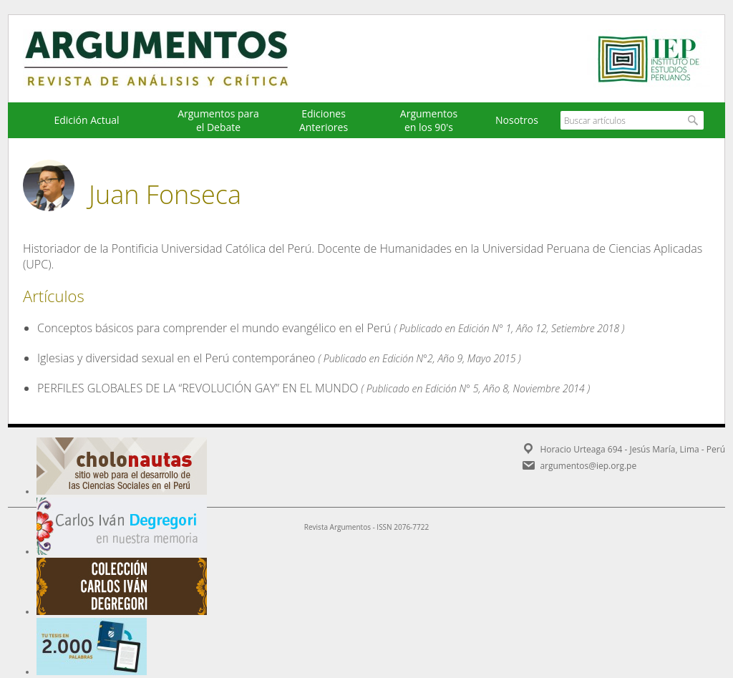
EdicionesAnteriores (323, 120)
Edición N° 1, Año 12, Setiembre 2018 (538, 328)
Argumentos (169, 58)
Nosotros (516, 120)
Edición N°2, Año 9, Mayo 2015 (448, 358)
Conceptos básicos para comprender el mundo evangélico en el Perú (214, 328)
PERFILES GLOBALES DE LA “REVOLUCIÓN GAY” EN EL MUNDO (197, 388)
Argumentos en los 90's (428, 120)
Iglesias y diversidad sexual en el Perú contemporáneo (176, 358)
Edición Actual (86, 120)
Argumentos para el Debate (218, 120)
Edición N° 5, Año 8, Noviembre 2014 (505, 388)
